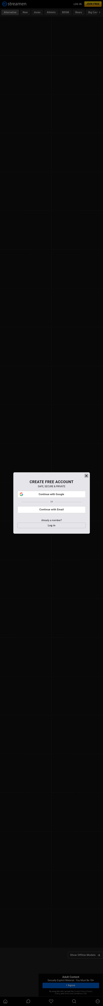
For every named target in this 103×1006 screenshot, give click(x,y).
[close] (86, 476)
